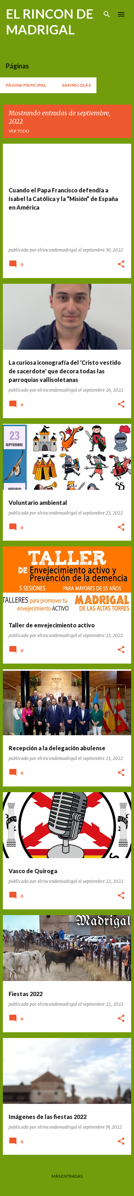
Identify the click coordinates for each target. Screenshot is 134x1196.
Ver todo (19, 131)
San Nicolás (76, 85)
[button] (121, 264)
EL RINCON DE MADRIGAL (49, 21)
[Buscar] (107, 14)
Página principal (26, 85)
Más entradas (67, 1176)
